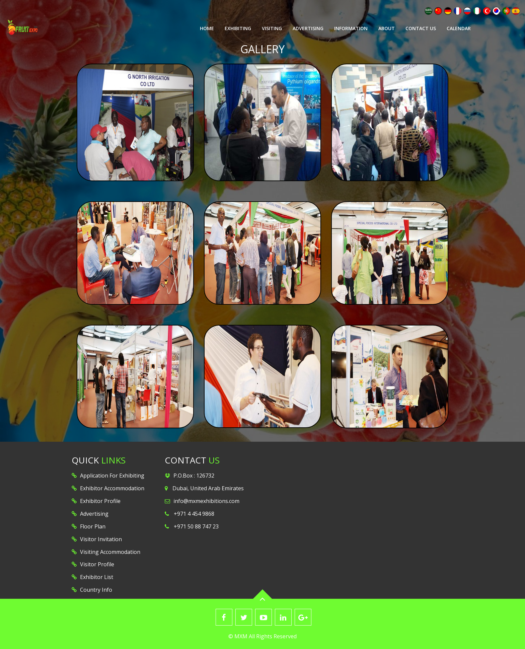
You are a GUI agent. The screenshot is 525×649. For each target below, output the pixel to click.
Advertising (308, 28)
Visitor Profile (97, 564)
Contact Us (420, 28)
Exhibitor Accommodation (112, 488)
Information (351, 28)
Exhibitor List (96, 577)
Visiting (272, 28)
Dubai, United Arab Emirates (208, 488)
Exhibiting (238, 28)
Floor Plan (92, 526)
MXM (240, 636)
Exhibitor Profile (100, 501)
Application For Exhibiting (112, 475)
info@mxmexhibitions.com (206, 501)
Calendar (459, 28)
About (386, 28)
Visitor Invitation (101, 539)
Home (207, 28)
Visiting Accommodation (110, 552)
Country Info (96, 589)
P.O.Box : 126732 (193, 475)
